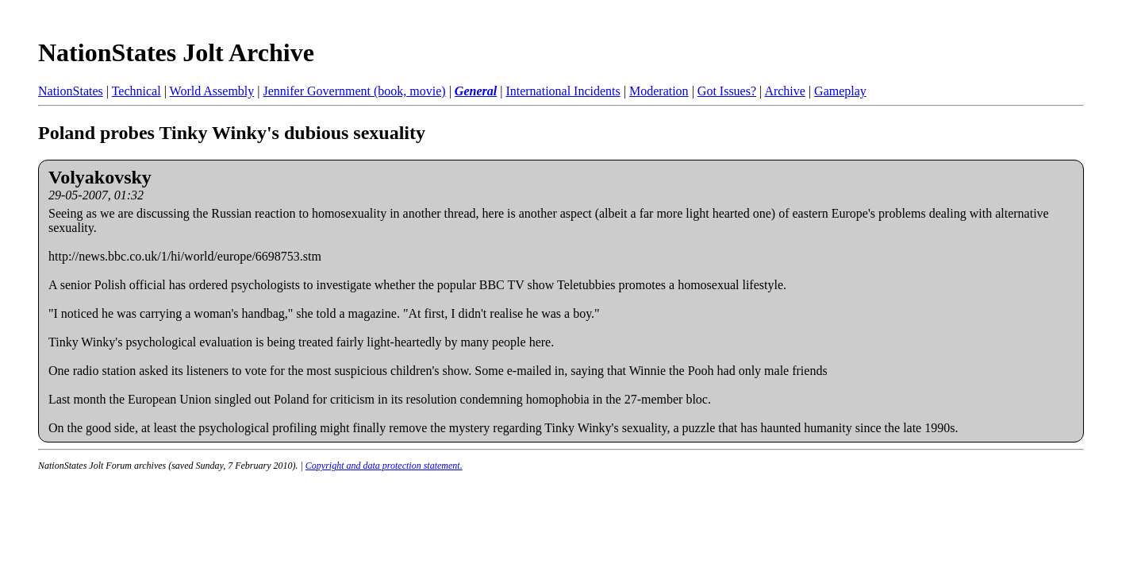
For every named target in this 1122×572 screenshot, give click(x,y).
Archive (784, 91)
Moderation (659, 91)
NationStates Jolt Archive (176, 52)
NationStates (70, 91)
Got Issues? (726, 91)
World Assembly (212, 91)
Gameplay (840, 91)
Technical (136, 91)
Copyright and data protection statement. (384, 465)
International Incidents (562, 91)
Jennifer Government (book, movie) (354, 91)
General (476, 91)
